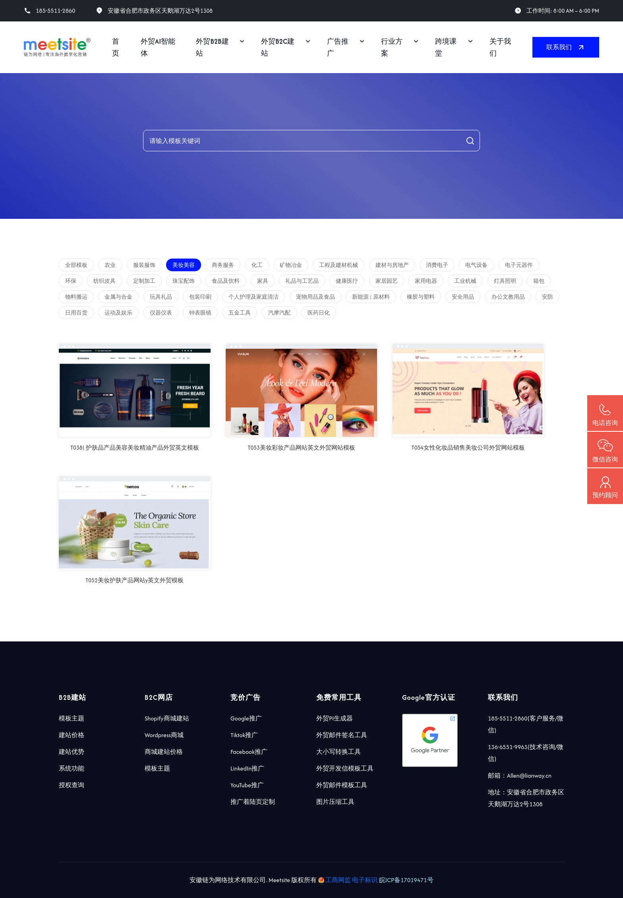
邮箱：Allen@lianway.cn (519, 775)
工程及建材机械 (338, 265)
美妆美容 (183, 265)
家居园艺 (386, 281)
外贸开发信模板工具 (344, 768)
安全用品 (463, 297)
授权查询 (71, 785)
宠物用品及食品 (315, 297)
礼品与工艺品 (302, 281)
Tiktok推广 (244, 735)
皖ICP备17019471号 (406, 880)
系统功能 (71, 768)
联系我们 (565, 47)
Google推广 (246, 718)
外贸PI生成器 (334, 718)
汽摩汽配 (279, 313)
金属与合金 (118, 297)
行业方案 (391, 47)
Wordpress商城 (164, 735)
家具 (262, 281)
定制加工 (144, 281)
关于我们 (500, 47)
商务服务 (223, 265)
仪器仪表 (161, 313)
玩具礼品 (161, 297)
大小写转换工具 (338, 751)
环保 (70, 281)
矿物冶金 (291, 265)
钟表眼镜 (200, 313)
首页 (115, 47)
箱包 (538, 281)
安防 (547, 297)
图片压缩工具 (335, 802)
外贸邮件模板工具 (341, 785)
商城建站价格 (164, 751)
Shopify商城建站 (167, 718)
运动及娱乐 (118, 313)
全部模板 (76, 265)
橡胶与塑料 (421, 297)
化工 (257, 265)
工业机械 (465, 281)
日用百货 (76, 313)
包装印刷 (200, 297)
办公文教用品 (508, 297)
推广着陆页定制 (252, 802)
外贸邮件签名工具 (341, 735)
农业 (110, 265)
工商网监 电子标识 (348, 880)
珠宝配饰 (183, 281)
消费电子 (437, 265)
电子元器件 (519, 265)
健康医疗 (347, 281)
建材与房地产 (392, 265)
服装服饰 (144, 265)
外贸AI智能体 (158, 47)
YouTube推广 (247, 785)
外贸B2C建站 (277, 47)
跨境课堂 (446, 47)
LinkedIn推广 (247, 768)
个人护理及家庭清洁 (253, 297)
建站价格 (71, 735)
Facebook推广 (248, 751)
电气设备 (476, 265)
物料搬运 (76, 297)
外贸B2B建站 (212, 47)
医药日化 (319, 313)
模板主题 (71, 718)
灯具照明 (505, 281)
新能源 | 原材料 (371, 297)
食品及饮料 (226, 281)
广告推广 (337, 47)
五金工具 (239, 313)
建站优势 (71, 751)
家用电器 (426, 281)
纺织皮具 (104, 281)
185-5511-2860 (55, 11)
